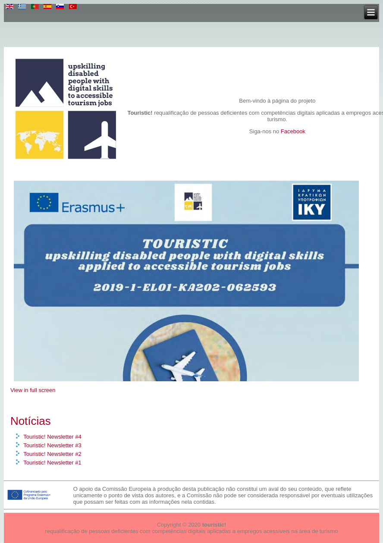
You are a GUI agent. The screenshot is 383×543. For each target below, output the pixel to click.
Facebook (293, 131)
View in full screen (33, 390)
